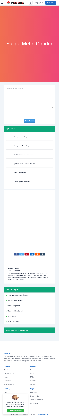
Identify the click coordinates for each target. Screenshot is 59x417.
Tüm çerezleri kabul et (15, 410)
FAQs (32, 377)
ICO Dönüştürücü (13, 321)
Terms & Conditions (36, 399)
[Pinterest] (27, 254)
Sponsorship (34, 403)
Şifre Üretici (12, 316)
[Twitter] (21, 254)
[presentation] (30, 113)
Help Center (8, 370)
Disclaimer (33, 392)
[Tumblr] (42, 254)
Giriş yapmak (39, 3)
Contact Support (9, 384)
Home (32, 370)
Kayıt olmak (50, 3)
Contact (32, 384)
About (32, 373)
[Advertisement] (29, 26)
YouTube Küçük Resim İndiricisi (18, 295)
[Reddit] (37, 254)
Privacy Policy (35, 396)
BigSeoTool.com (43, 414)
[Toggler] (2, 2)
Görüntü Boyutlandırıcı (15, 300)
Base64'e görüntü (14, 306)
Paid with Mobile (9, 373)
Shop (5, 392)
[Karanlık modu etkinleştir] (31, 3)
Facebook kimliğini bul (15, 311)
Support (33, 380)
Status (6, 377)
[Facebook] (16, 254)
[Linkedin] (32, 254)
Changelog (7, 380)
